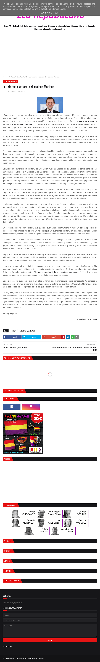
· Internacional (30, 26)
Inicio (5, 77)
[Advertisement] (50, 54)
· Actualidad (17, 26)
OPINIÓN (13, 331)
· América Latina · (63, 26)
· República (42, 26)
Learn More (46, 13)
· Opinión (51, 26)
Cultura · (83, 26)
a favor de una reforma (22, 124)
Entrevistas (60, 29)
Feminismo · (49, 29)
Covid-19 (8, 26)
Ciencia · (75, 26)
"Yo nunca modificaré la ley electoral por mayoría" (57, 272)
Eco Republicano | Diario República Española (30, 658)
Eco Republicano (11, 92)
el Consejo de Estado (84, 121)
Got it (57, 13)
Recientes (7, 551)
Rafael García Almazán (87, 319)
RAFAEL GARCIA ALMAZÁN (17, 77)
